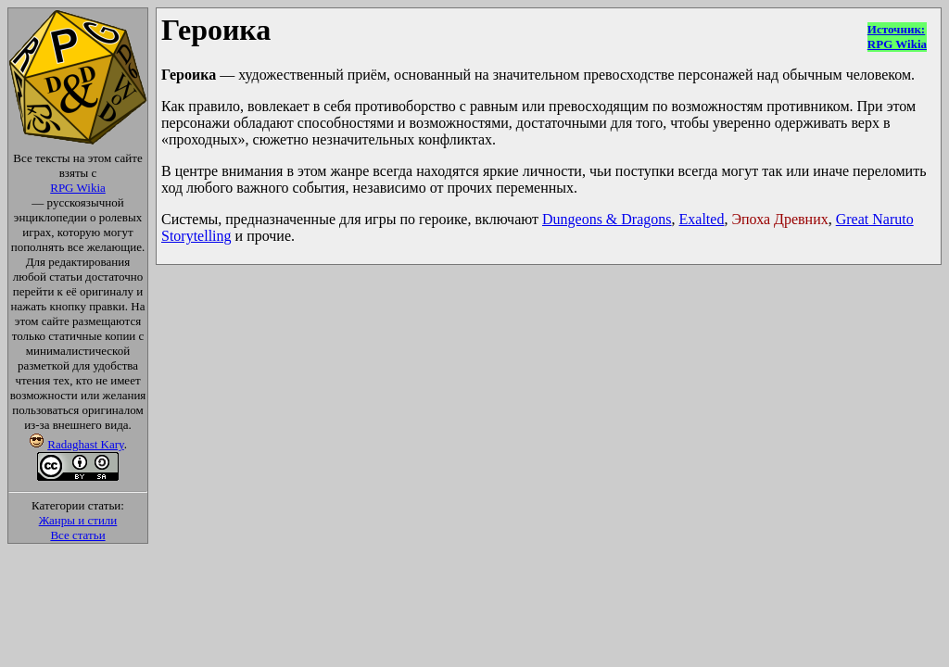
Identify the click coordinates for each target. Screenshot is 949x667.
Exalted (702, 219)
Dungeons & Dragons (607, 219)
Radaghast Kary (85, 444)
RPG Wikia (78, 188)
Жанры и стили (78, 520)
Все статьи (77, 535)
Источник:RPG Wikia (897, 36)
